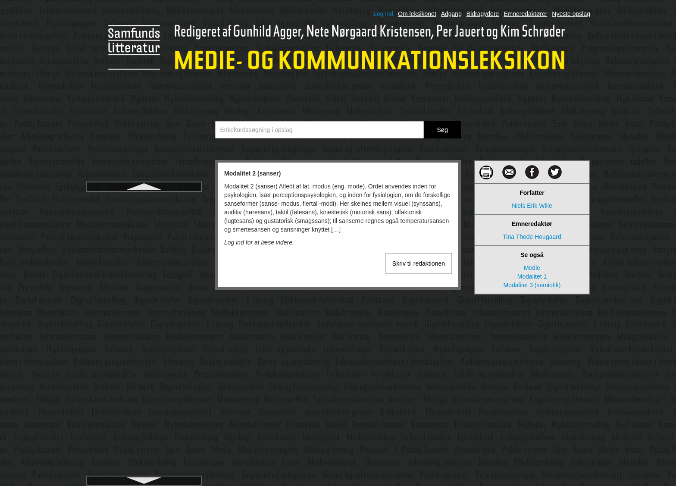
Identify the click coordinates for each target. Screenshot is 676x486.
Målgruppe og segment (144, 386)
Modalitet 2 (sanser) (144, 200)
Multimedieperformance (144, 308)
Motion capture (144, 262)
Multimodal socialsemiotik (144, 324)
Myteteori (143, 370)
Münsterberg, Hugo (144, 355)
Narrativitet (144, 433)
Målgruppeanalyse (144, 401)
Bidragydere (482, 13)
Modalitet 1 (532, 276)
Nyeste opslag (571, 13)
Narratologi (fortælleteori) (144, 448)
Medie (532, 267)
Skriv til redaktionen (418, 263)
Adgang (451, 13)
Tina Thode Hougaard (532, 236)
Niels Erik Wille (532, 205)
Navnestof (143, 464)
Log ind (383, 13)
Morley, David (144, 246)
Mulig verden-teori (144, 277)
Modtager (143, 231)
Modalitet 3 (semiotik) (143, 215)
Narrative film (144, 417)
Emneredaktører (525, 13)
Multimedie (144, 293)
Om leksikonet (417, 13)
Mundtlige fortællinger (144, 339)
